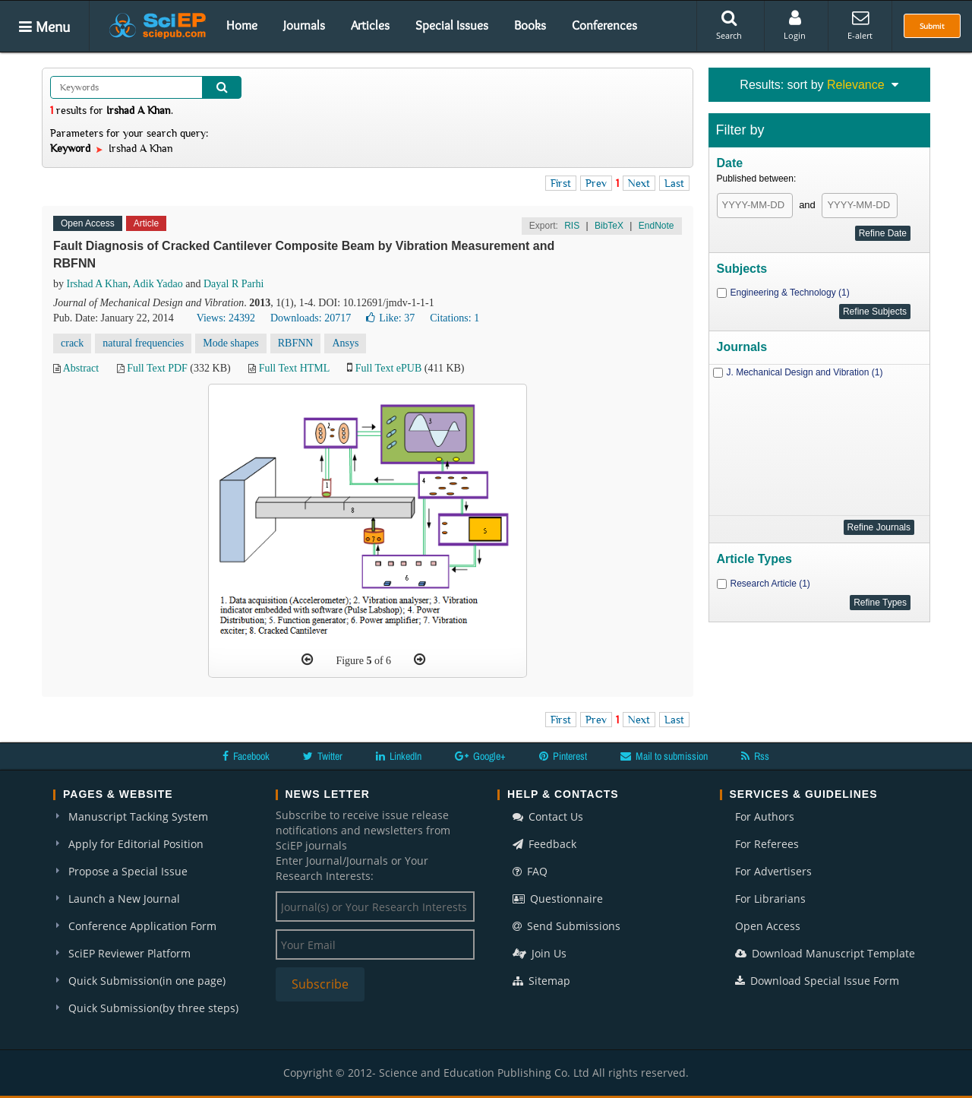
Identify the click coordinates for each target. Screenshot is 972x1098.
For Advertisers (773, 871)
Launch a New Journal (124, 898)
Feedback (544, 844)
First (561, 183)
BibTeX (609, 225)
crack (72, 343)
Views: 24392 (226, 318)
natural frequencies (143, 343)
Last (674, 183)
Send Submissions (566, 926)
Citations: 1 (454, 318)
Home (241, 25)
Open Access (767, 926)
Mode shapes (231, 343)
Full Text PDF (157, 368)
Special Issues (451, 25)
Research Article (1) (770, 583)
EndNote (656, 225)
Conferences (604, 25)
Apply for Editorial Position (136, 844)
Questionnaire (558, 898)
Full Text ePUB (388, 368)
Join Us (539, 953)
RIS (571, 225)
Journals (304, 25)
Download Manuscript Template (825, 953)
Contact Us (548, 816)
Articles (370, 25)
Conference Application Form (142, 926)
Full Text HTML (294, 368)
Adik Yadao (158, 284)
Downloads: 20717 (310, 318)
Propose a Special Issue (128, 871)
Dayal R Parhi (234, 284)
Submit (932, 26)
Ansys (345, 343)
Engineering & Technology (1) (790, 292)
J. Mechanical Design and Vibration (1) (805, 372)
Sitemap (541, 980)
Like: (390, 318)
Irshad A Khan (97, 284)
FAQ (530, 871)
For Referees (767, 844)
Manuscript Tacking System (138, 816)
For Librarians (770, 898)
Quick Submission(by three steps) (153, 1008)
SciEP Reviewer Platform (129, 953)
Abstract (81, 368)
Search (729, 25)
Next (639, 183)
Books (530, 25)
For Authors (764, 816)
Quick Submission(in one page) (147, 980)
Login (795, 25)
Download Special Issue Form (817, 980)
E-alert (860, 25)
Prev (596, 183)
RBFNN (296, 343)
